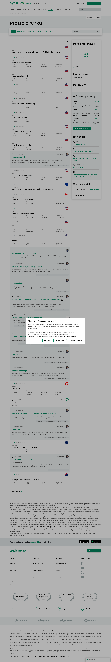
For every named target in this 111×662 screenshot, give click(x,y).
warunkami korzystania (36, 336)
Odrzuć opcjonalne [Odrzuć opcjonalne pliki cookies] (60, 341)
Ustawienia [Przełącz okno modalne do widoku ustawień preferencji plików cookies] (47, 341)
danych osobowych (69, 336)
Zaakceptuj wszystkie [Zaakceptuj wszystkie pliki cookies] (76, 341)
